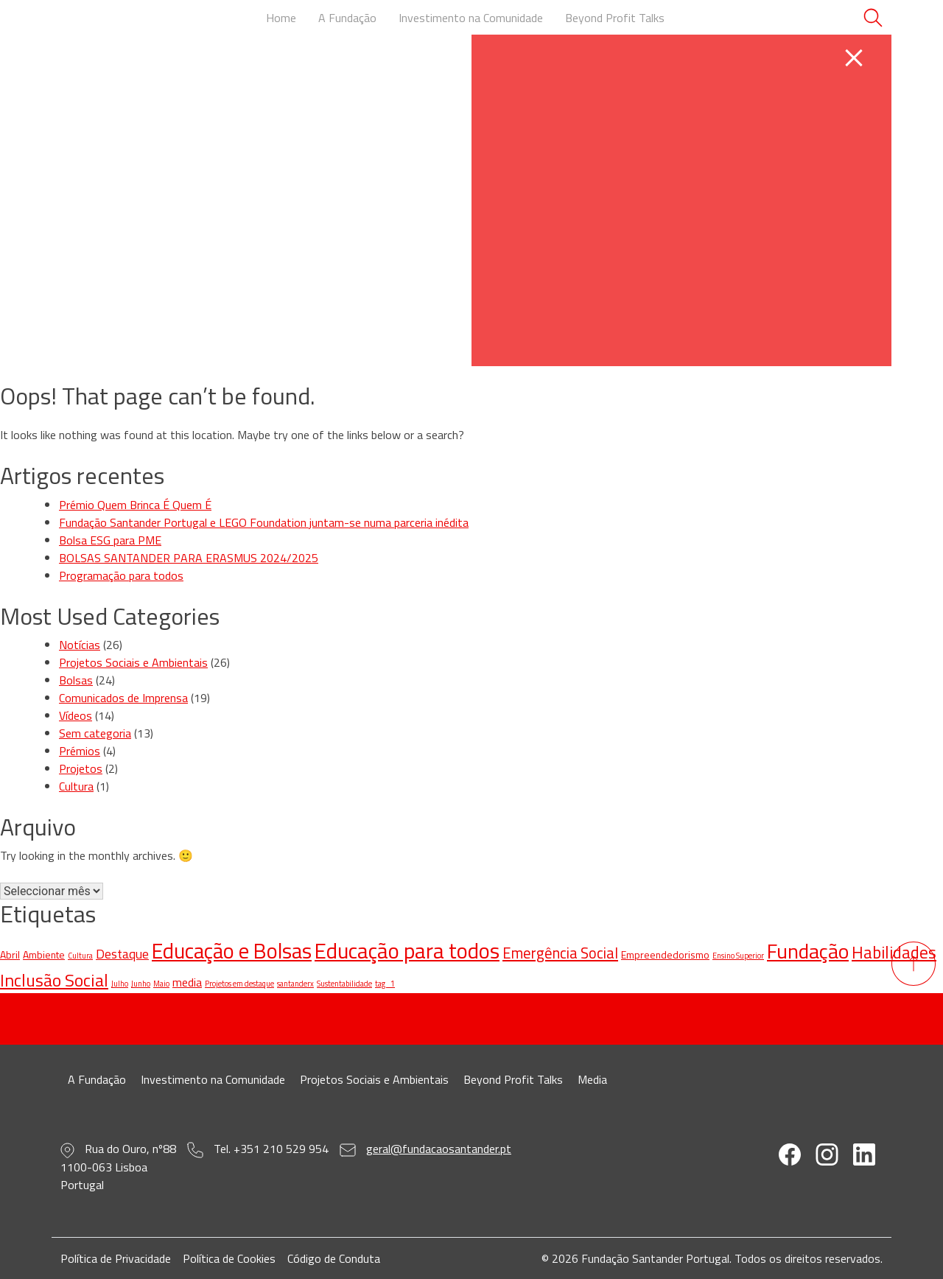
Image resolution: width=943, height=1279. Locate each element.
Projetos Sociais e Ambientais (133, 662)
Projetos (80, 768)
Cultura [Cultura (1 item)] (80, 955)
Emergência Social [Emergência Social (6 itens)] (560, 953)
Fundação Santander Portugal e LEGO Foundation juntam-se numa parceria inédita (264, 522)
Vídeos (75, 715)
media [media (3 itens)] (187, 982)
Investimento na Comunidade (471, 18)
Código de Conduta (333, 1258)
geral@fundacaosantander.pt (438, 1148)
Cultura (76, 786)
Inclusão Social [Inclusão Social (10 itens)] (54, 980)
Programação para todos (121, 575)
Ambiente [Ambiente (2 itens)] (44, 954)
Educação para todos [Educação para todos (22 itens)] (407, 950)
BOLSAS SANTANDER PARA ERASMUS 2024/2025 (188, 558)
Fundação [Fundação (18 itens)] (808, 951)
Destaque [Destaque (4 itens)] (122, 954)
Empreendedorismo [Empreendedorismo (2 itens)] (665, 954)
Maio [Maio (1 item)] (161, 983)
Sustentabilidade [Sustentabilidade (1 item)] (344, 983)
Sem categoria (95, 733)
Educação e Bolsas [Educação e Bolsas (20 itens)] (232, 951)
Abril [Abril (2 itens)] (10, 954)
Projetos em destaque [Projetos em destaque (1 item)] (239, 983)
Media (592, 1079)
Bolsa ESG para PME (110, 540)
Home (281, 18)
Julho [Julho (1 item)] (119, 983)
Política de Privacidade (115, 1258)
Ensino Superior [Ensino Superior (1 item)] (738, 955)
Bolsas (76, 680)
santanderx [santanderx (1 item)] (295, 983)
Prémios (79, 751)
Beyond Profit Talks (615, 18)
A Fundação (347, 18)
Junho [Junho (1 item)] (140, 983)
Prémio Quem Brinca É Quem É (135, 505)
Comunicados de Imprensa (123, 698)
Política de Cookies (229, 1258)
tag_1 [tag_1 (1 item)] (385, 983)
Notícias (79, 644)
